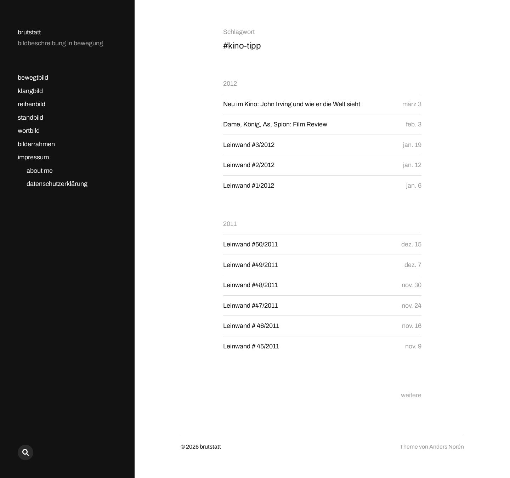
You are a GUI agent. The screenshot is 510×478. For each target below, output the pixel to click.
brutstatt (29, 32)
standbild (30, 117)
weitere (411, 395)
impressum (33, 157)
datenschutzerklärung (57, 183)
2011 (230, 223)
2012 (230, 83)
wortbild (29, 130)
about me (40, 170)
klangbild (30, 91)
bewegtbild (33, 77)
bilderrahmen (36, 144)
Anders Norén (446, 447)
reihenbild (31, 104)
